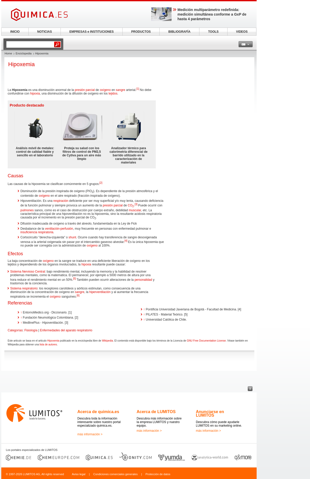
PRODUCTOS (141, 31)
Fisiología (30, 330)
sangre (120, 90)
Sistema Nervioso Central (27, 271)
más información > (89, 434)
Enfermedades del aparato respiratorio (66, 330)
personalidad (143, 280)
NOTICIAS (44, 31)
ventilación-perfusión (59, 228)
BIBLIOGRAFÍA (179, 31)
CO (131, 205)
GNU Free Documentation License (206, 340)
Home (8, 53)
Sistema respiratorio (24, 288)
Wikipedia (107, 340)
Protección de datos (158, 474)
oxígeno (105, 90)
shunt (72, 237)
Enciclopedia (23, 53)
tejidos (113, 93)
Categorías (15, 330)
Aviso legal (78, 474)
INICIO (15, 31)
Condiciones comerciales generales (115, 474)
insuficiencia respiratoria (36, 232)
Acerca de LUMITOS (156, 412)
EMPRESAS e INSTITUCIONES (91, 31)
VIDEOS (241, 31)
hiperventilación (100, 292)
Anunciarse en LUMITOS (210, 413)
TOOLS (213, 31)
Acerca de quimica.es (98, 412)
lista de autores (48, 344)
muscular (135, 210)
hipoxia (35, 93)
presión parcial (85, 90)
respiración (60, 201)
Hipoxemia (53, 340)
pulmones (27, 210)
